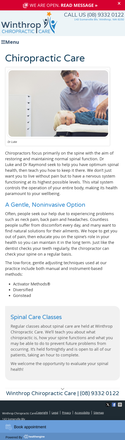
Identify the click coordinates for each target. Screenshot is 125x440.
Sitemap (99, 412)
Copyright (42, 412)
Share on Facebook (114, 405)
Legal (55, 412)
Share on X (108, 405)
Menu (10, 41)
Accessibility (82, 412)
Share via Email (120, 405)
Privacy (66, 412)
